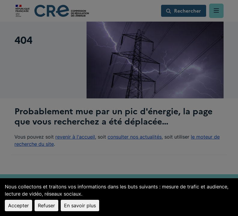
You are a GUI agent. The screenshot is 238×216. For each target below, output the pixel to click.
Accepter (18, 205)
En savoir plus (80, 205)
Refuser (46, 205)
